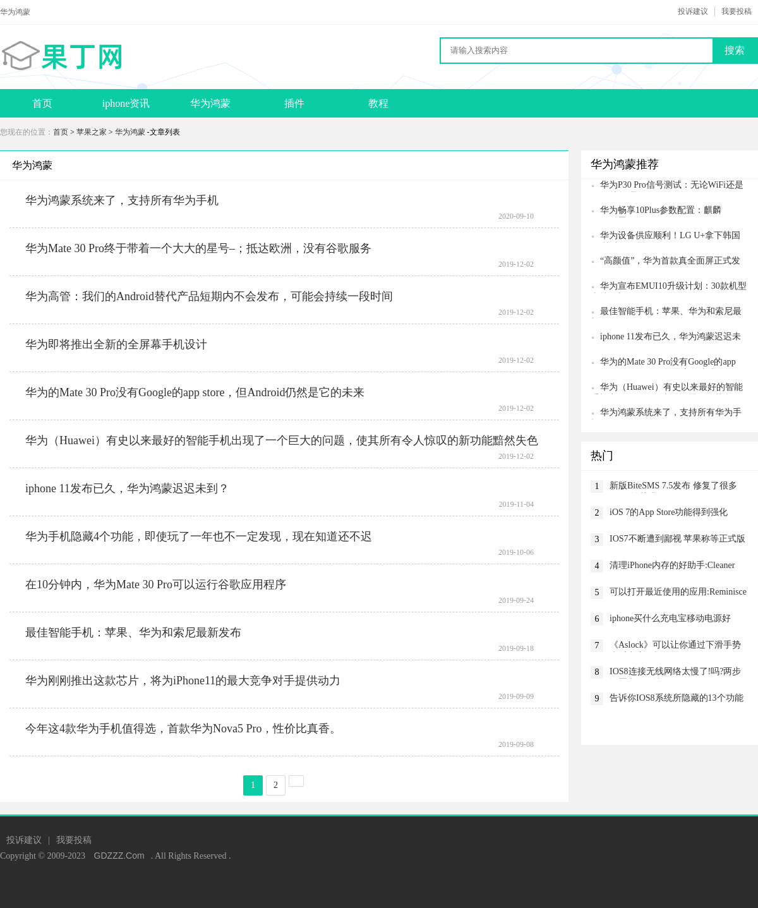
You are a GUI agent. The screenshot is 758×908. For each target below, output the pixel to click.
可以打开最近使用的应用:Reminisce (678, 591)
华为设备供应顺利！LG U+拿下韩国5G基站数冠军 (665, 237)
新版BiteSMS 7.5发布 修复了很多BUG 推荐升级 (673, 487)
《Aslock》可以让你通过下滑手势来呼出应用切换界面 (675, 646)
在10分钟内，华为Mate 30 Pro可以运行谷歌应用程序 (155, 584)
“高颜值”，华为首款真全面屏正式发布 (665, 262)
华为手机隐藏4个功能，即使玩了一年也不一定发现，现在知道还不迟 (198, 536)
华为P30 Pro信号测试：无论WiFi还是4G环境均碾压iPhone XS (667, 186)
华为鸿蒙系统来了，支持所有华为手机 (122, 200)
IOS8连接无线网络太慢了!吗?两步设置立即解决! (675, 673)
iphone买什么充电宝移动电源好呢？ (670, 620)
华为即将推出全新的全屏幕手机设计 (116, 344)
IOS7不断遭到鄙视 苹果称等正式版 (677, 538)
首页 (42, 103)
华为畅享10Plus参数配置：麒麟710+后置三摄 (656, 211)
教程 (378, 103)
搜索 (735, 50)
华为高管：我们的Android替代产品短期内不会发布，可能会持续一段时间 (209, 296)
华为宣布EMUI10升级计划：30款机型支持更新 (669, 287)
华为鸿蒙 (210, 103)
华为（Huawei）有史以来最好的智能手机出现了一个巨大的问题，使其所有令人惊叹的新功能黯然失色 (281, 440)
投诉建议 (693, 11)
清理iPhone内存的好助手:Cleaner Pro (672, 566)
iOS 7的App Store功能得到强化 (669, 512)
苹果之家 (91, 132)
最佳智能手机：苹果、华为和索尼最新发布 (133, 632)
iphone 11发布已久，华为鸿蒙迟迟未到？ (127, 488)
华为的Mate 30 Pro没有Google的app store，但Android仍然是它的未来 (194, 392)
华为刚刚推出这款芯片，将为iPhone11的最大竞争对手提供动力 (182, 680)
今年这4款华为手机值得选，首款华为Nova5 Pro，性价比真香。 (183, 728)
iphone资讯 (126, 103)
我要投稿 (736, 11)
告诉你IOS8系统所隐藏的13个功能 (676, 698)
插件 (294, 103)
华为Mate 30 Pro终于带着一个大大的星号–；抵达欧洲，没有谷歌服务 (198, 248)
